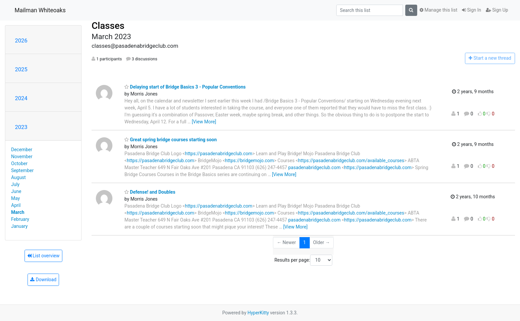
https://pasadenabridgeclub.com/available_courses (351, 160)
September (22, 170)
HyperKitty (258, 312)
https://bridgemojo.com (249, 160)
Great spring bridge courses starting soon (170, 139)
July (15, 184)
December (21, 149)
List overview (43, 255)
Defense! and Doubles (149, 192)
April (16, 205)
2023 (21, 127)
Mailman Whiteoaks (40, 10)
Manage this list (438, 10)
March (18, 212)
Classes (108, 25)
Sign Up (497, 10)
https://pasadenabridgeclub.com (218, 153)
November (21, 156)
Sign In (471, 10)
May (15, 198)
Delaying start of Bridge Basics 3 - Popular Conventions (184, 87)
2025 (21, 69)
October (19, 163)
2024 (21, 98)
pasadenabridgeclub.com (314, 167)
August (18, 177)
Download (43, 279)
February (20, 219)
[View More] (204, 121)
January (19, 226)
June (16, 191)
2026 (21, 40)
